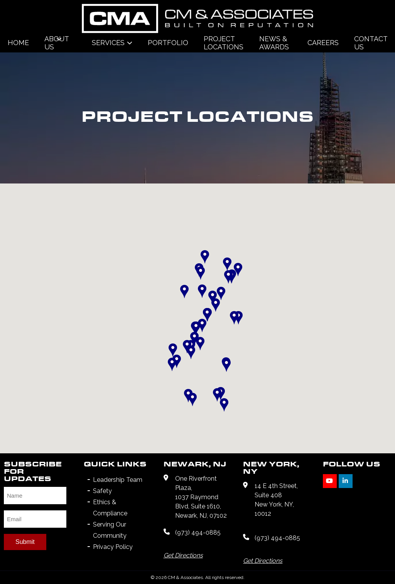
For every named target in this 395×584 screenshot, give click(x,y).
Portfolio (168, 43)
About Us (56, 43)
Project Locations (223, 43)
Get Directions (183, 555)
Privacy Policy (113, 546)
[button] (173, 350)
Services (108, 43)
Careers (323, 43)
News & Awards (274, 43)
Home (18, 43)
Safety (102, 491)
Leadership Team (117, 479)
